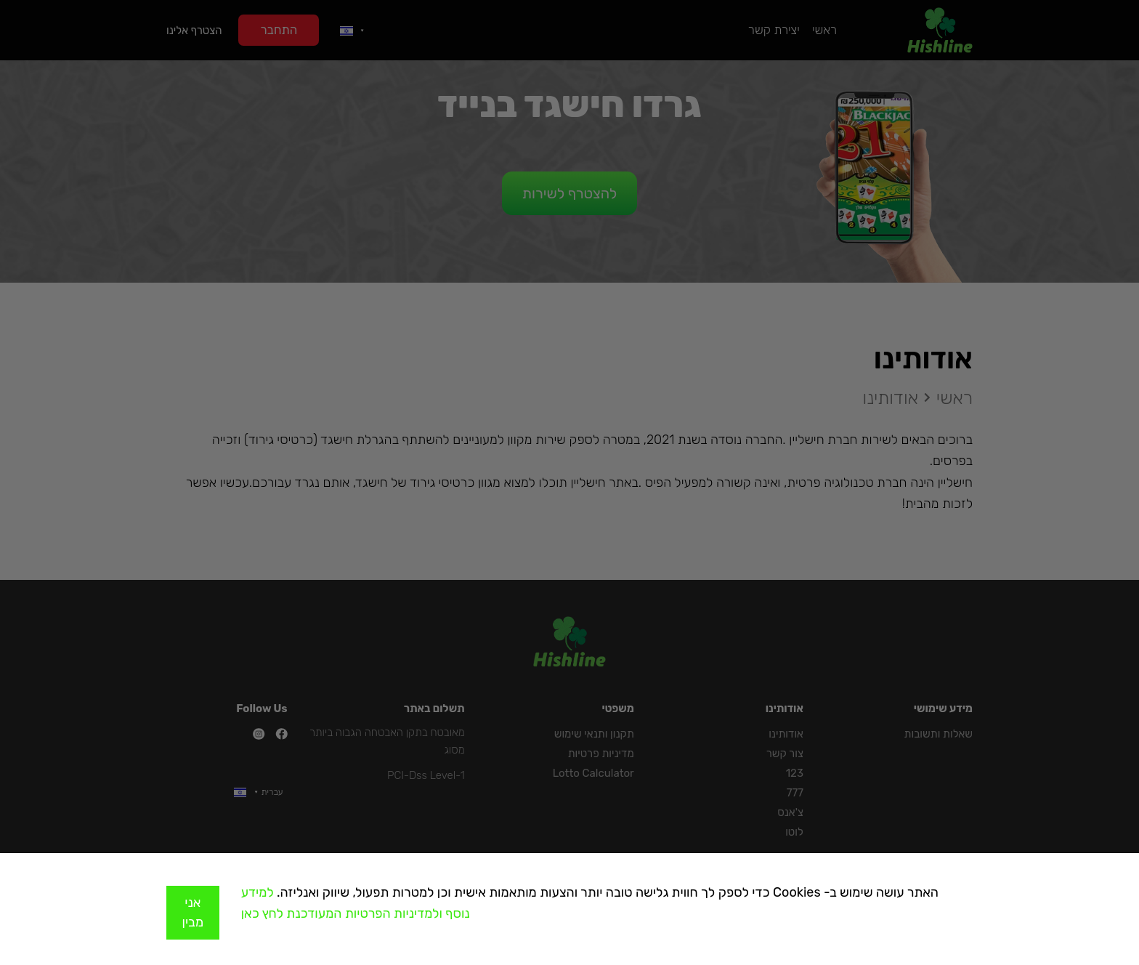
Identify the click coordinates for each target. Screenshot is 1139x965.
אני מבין (193, 912)
